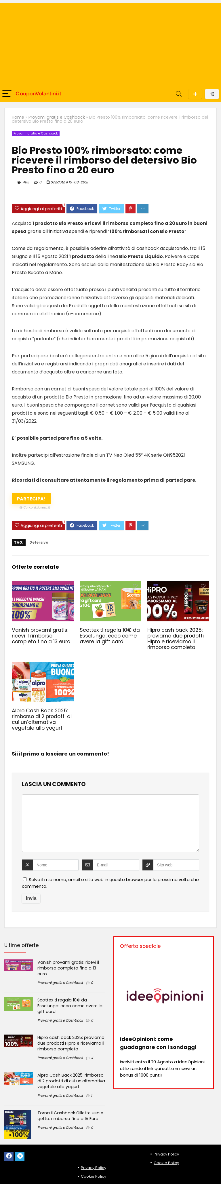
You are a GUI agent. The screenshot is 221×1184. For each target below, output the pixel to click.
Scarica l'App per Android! (195, 94)
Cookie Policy (93, 1176)
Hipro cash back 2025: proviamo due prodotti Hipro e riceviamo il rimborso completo (175, 639)
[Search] (179, 94)
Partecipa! (33, 500)
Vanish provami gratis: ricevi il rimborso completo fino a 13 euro (41, 636)
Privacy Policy (93, 1167)
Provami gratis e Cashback (56, 117)
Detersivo (38, 542)
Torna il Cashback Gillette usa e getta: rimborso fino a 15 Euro (70, 1116)
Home (18, 117)
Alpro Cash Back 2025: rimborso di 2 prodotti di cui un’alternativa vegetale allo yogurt (42, 719)
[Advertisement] (110, 43)
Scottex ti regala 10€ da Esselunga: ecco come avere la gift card (110, 636)
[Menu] (7, 94)
